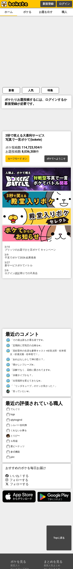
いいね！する (17, 476)
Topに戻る (58, 537)
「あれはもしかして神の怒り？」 (26, 359)
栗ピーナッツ (15, 446)
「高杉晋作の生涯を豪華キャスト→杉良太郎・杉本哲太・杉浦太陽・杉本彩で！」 (36, 352)
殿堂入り (15, 565)
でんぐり (13, 409)
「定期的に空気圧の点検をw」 (24, 345)
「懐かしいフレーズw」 (21, 365)
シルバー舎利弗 (16, 425)
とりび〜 (13, 436)
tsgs (10, 414)
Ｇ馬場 (12, 441)
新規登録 (48, 3)
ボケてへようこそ (56, 158)
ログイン (64, 3)
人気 (30, 90)
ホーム (8, 12)
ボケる (27, 12)
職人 (64, 12)
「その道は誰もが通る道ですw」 (25, 340)
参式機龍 (13, 452)
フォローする (16, 480)
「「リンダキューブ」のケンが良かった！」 (31, 386)
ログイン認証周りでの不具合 (37, 272)
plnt (10, 457)
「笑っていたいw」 (18, 391)
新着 (11, 90)
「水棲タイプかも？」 (20, 375)
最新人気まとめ (52, 565)
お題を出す (46, 12)
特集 (50, 90)
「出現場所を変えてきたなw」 (24, 381)
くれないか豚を (16, 430)
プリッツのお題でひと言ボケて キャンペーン (37, 248)
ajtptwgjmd (14, 420)
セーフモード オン (17, 158)
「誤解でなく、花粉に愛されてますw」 (29, 370)
